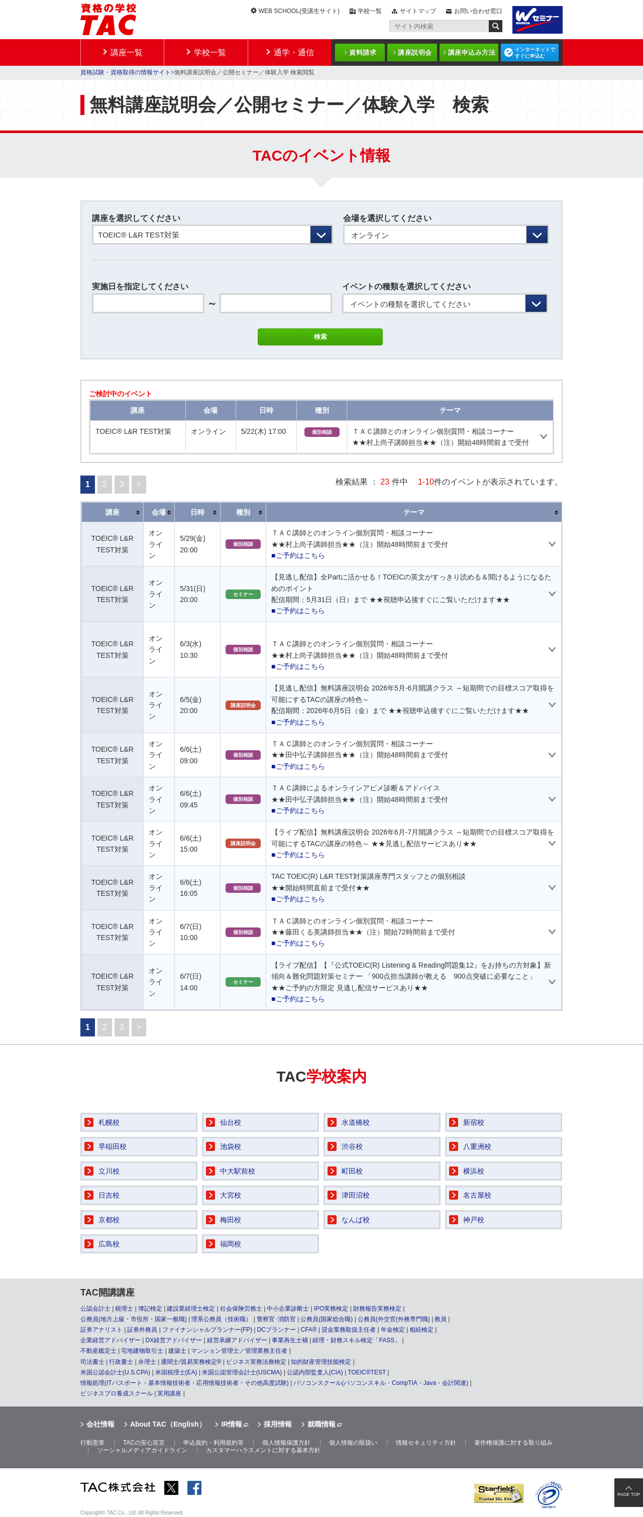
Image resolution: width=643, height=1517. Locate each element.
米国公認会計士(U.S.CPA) (115, 1372)
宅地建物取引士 (142, 1350)
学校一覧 (370, 11)
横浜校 (473, 1171)
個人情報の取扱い (353, 1442)
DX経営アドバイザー (173, 1340)
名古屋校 (477, 1195)
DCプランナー (276, 1329)
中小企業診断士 (288, 1308)
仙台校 (230, 1122)
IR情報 (231, 1424)
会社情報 (100, 1424)
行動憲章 (92, 1442)
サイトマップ (418, 11)
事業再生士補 (290, 1340)
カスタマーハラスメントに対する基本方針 (263, 1450)
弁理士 (147, 1361)
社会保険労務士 (241, 1308)
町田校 (352, 1171)
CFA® (308, 1329)
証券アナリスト (101, 1329)
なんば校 (356, 1220)
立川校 (109, 1171)
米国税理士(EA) (176, 1372)
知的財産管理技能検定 (321, 1361)
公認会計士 (95, 1308)
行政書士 (121, 1361)
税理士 (124, 1308)
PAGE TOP (628, 1494)
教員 (441, 1319)
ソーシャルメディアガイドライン (142, 1450)
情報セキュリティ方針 (426, 1442)
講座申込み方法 (472, 52)
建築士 (177, 1350)
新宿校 (473, 1122)
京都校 (109, 1220)
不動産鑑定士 (98, 1350)
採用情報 (278, 1424)
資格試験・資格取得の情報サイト (125, 72)
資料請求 (362, 52)
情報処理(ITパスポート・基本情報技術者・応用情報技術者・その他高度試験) (184, 1382)
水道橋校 (356, 1122)
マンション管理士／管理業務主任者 (239, 1350)
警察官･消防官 (276, 1319)
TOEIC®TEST (367, 1372)
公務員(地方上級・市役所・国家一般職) (133, 1319)
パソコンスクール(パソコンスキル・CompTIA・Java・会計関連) (380, 1382)
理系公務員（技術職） (221, 1319)
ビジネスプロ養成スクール (116, 1393)
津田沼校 (356, 1195)
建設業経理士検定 (191, 1308)
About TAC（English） (168, 1424)
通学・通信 (294, 52)
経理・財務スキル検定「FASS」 (356, 1340)
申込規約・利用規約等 (213, 1442)
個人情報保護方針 (286, 1442)
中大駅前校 (237, 1171)
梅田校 (230, 1220)
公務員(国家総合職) (326, 1319)
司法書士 (92, 1361)
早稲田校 (112, 1146)
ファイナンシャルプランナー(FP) (207, 1329)
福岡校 (230, 1244)
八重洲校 (477, 1146)
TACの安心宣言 (144, 1442)
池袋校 (230, 1146)
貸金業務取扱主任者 (349, 1329)
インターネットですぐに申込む (535, 53)
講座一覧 (127, 52)
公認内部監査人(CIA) (315, 1372)
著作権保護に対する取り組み (513, 1442)
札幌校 (109, 1122)
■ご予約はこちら (298, 555)
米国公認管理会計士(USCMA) (242, 1372)
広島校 (109, 1244)
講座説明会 (415, 52)
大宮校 (230, 1195)
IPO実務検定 (331, 1308)
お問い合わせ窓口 (478, 11)
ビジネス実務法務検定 (256, 1361)
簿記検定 (150, 1308)
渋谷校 (352, 1146)
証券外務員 (142, 1329)
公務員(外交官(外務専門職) (394, 1319)
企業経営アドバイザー (110, 1340)
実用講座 (169, 1393)
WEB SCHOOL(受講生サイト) (299, 11)
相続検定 (421, 1329)
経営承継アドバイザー (237, 1340)
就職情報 (321, 1424)
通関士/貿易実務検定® (191, 1361)
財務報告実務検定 (377, 1308)
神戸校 (473, 1220)
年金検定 (393, 1329)
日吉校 (109, 1195)
